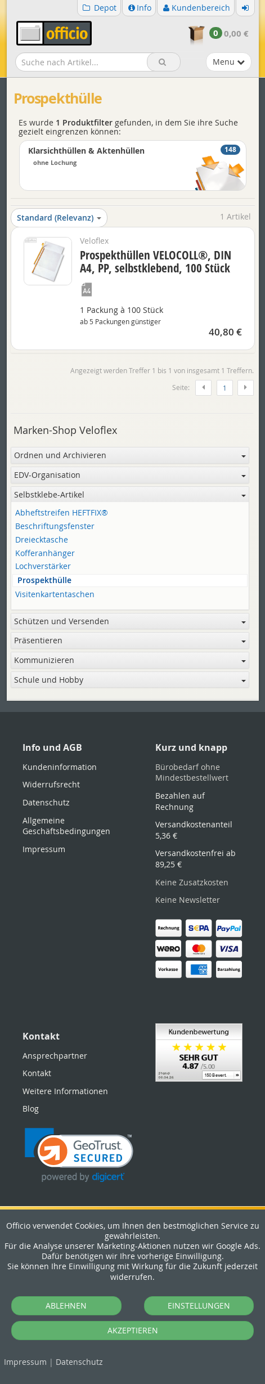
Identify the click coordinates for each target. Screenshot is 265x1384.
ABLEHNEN (66, 1305)
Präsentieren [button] (130, 640)
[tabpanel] (133, 700)
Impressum (25, 1361)
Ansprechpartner (55, 1055)
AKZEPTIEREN (132, 1330)
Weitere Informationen (65, 1091)
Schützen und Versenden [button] (130, 621)
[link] (79, 1155)
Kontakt (37, 1073)
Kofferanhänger (45, 553)
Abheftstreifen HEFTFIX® (61, 513)
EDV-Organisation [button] (130, 474)
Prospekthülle (44, 580)
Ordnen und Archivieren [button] (130, 455)
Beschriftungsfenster (55, 526)
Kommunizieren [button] (130, 660)
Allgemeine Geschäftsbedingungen (66, 826)
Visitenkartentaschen (55, 594)
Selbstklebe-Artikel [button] (130, 494)
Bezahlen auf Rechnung (180, 801)
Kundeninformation (60, 767)
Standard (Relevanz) (59, 217)
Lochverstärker (43, 566)
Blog (31, 1108)
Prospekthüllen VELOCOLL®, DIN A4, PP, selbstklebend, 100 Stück (155, 261)
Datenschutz (79, 1361)
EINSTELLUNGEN (199, 1305)
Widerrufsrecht (51, 784)
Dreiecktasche (41, 540)
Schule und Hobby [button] (130, 679)
